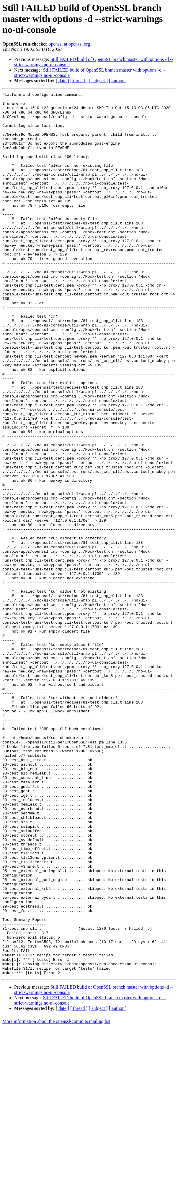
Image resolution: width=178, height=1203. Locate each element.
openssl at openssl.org (69, 43)
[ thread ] (79, 80)
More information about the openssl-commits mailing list (56, 1197)
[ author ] (118, 80)
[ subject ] (98, 80)
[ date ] (62, 80)
